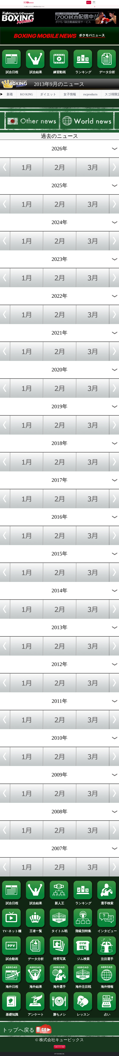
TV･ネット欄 (12, 929)
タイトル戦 (59, 929)
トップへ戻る (27, 1030)
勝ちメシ (59, 1013)
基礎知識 (12, 1013)
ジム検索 (83, 957)
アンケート (35, 1013)
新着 (10, 94)
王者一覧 (35, 929)
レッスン (83, 1013)
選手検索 (107, 902)
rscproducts (90, 94)
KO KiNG (26, 94)
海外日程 (12, 985)
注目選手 (107, 957)
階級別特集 (83, 929)
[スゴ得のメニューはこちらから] (93, 2)
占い (107, 1013)
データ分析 (107, 70)
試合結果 (35, 70)
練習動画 (59, 70)
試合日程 (12, 70)
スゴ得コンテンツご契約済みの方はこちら (34, 6)
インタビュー (107, 929)
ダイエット (48, 94)
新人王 (59, 902)
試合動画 (12, 957)
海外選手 (59, 985)
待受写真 (59, 957)
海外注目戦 (83, 985)
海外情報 (107, 985)
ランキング (83, 70)
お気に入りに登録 (59, 1047)
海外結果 (35, 985)
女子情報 (70, 94)
